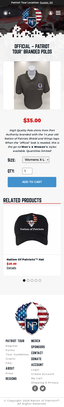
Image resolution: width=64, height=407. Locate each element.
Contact (37, 353)
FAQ (9, 363)
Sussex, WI (46, 2)
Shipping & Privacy (45, 382)
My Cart (36, 378)
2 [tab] (28, 280)
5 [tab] (40, 280)
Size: (12, 160)
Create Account (42, 374)
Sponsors (38, 347)
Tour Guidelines (17, 354)
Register (12, 346)
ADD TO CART (32, 182)
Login (35, 369)
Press (9, 373)
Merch (35, 341)
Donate (36, 359)
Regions (11, 379)
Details (11, 268)
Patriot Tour (15, 341)
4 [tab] (36, 280)
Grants (10, 358)
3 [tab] (32, 280)
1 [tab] (24, 280)
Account (37, 365)
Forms (10, 350)
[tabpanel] (32, 241)
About (10, 368)
